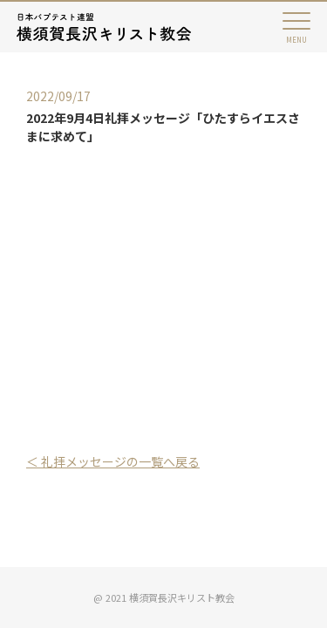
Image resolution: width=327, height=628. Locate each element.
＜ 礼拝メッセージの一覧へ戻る (113, 461)
